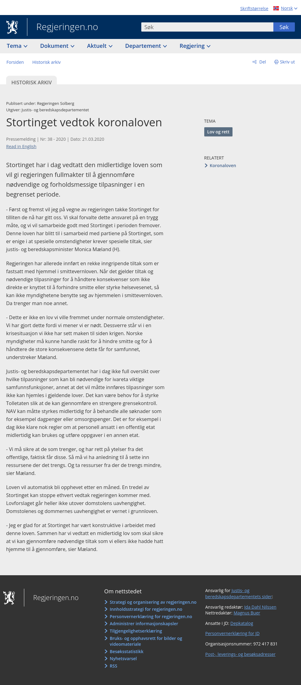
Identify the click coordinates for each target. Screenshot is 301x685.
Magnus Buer (246, 613)
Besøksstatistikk (126, 651)
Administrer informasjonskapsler (144, 623)
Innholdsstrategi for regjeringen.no (146, 609)
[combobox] (207, 27)
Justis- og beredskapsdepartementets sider (238, 593)
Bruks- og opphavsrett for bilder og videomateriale (146, 641)
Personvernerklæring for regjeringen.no (151, 616)
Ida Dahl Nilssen (260, 607)
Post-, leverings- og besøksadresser (240, 654)
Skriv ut (287, 62)
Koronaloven (223, 165)
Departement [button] (143, 45)
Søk (284, 27)
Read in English (21, 146)
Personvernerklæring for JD (232, 633)
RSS (113, 666)
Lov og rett (218, 132)
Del (262, 62)
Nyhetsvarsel (123, 658)
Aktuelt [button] (97, 45)
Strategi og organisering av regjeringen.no (153, 602)
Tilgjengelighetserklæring (136, 631)
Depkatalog (241, 623)
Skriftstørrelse (254, 8)
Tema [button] (15, 45)
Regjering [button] (193, 45)
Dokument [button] (55, 45)
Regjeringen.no (62, 27)
